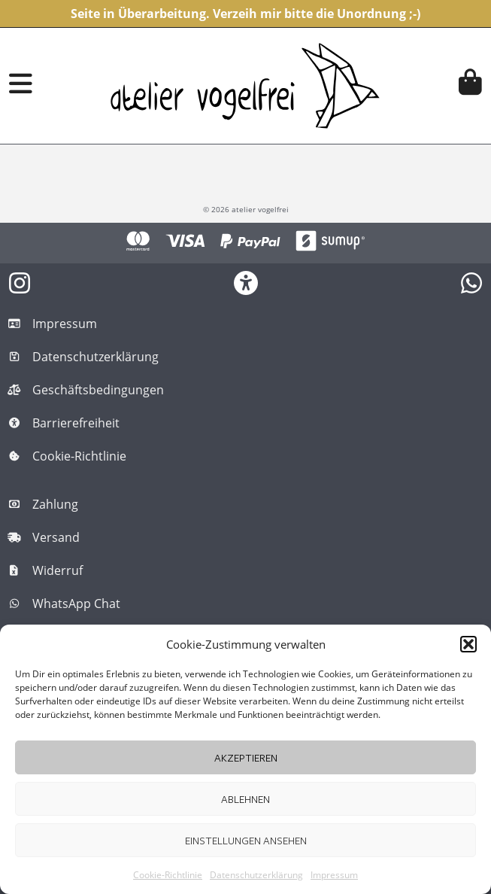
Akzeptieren (245, 757)
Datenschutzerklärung (256, 874)
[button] (468, 644)
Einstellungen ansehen (246, 840)
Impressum (334, 874)
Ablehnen (245, 799)
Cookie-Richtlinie (167, 874)
